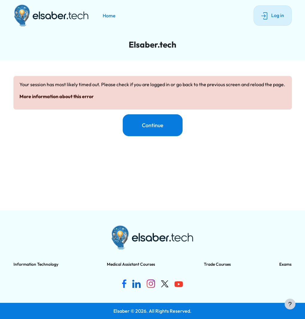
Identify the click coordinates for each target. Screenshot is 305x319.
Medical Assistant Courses (131, 264)
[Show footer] (290, 304)
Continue (152, 125)
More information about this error (56, 96)
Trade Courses (217, 264)
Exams (285, 264)
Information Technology (35, 264)
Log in (272, 15)
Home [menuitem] (109, 16)
